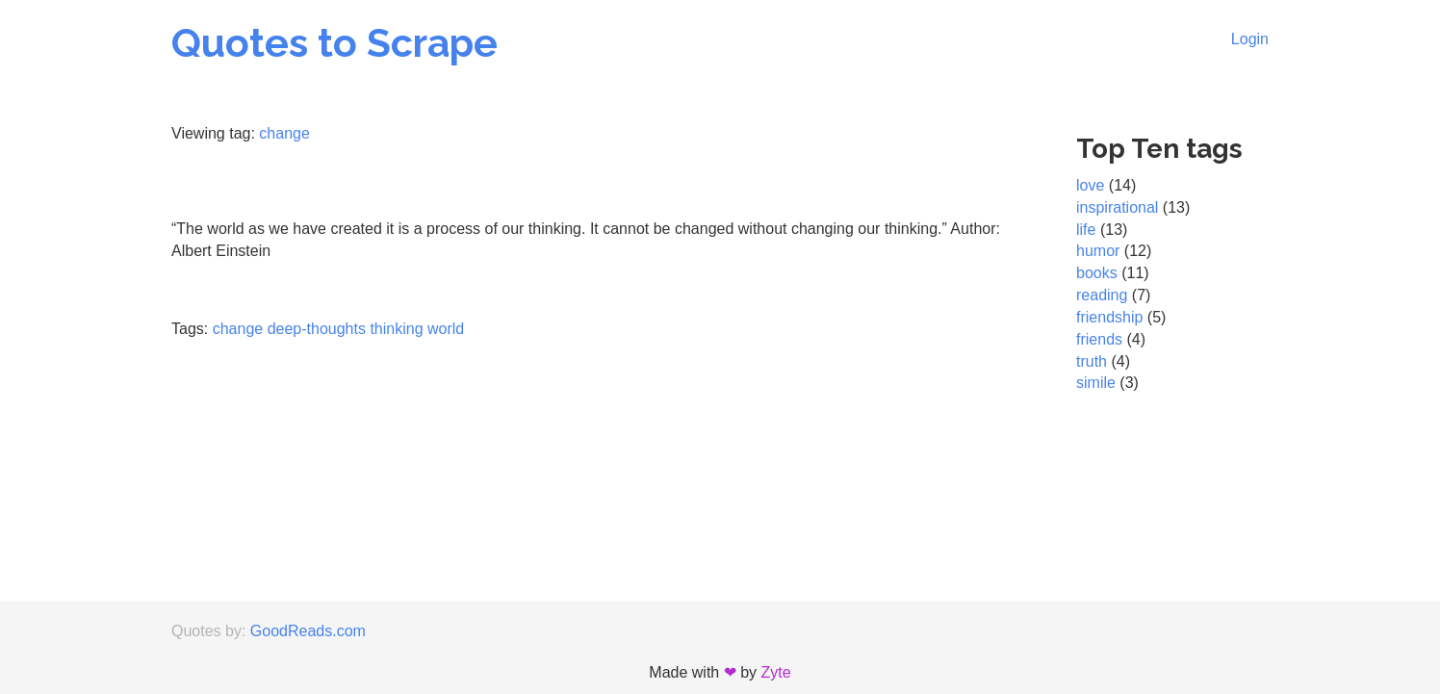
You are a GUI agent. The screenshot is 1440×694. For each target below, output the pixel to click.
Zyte (776, 672)
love (1090, 185)
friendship (1109, 317)
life (1085, 229)
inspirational (1117, 207)
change (284, 133)
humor (1097, 251)
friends (1099, 339)
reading (1101, 295)
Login (1250, 39)
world (445, 329)
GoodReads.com (308, 631)
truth (1091, 361)
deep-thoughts (317, 329)
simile (1096, 382)
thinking (396, 329)
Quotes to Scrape (334, 42)
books (1097, 273)
